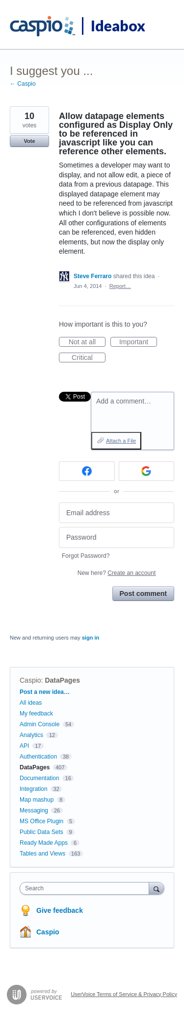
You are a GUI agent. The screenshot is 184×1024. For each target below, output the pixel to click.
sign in (90, 638)
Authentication (38, 756)
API (24, 745)
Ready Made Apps (44, 842)
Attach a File (121, 441)
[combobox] (87, 888)
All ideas (31, 702)
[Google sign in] (147, 471)
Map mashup (36, 799)
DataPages (62, 680)
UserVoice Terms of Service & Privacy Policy (124, 994)
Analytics (31, 735)
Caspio (30, 680)
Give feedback (59, 910)
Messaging (34, 810)
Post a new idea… (45, 692)
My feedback (36, 713)
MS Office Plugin (41, 821)
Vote (29, 141)
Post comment (143, 593)
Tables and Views (42, 853)
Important (138, 342)
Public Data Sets (41, 832)
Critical (88, 358)
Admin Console (39, 724)
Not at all (87, 342)
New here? (117, 573)
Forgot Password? (85, 555)
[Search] (156, 888)
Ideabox (118, 25)
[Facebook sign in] (87, 471)
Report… (120, 286)
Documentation (39, 778)
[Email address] (116, 513)
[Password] (116, 537)
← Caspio (23, 83)
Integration (34, 789)
